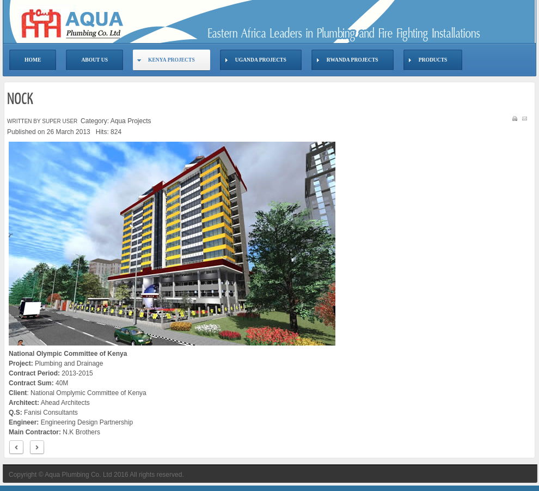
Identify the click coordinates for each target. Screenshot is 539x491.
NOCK (20, 99)
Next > (37, 447)
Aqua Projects (131, 121)
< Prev (16, 447)
